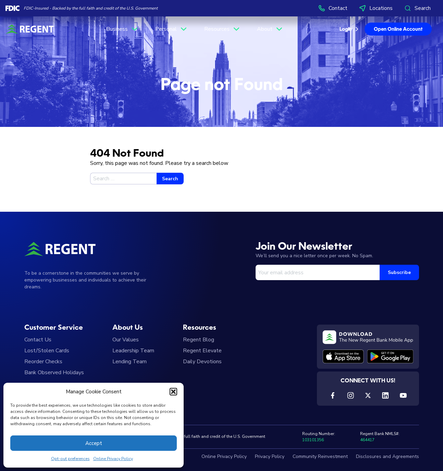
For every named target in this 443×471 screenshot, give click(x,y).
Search (417, 8)
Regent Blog (198, 339)
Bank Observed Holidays (54, 372)
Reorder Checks (43, 361)
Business (122, 29)
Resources (222, 29)
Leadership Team (133, 350)
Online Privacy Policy (113, 458)
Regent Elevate (202, 350)
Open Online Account (398, 29)
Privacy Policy (269, 456)
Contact (332, 8)
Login (346, 29)
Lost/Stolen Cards (46, 350)
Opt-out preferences (70, 458)
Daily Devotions (202, 361)
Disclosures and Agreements (387, 456)
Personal (171, 29)
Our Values (125, 339)
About (270, 29)
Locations (375, 8)
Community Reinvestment (320, 456)
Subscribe (399, 272)
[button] (173, 391)
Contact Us (37, 339)
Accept (93, 443)
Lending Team (129, 361)
